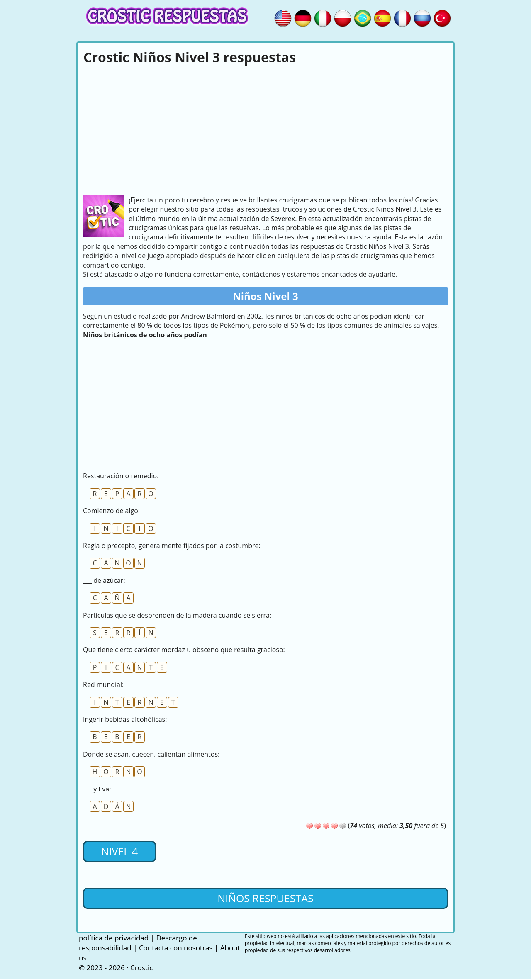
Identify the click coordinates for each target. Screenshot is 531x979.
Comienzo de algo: (111, 510)
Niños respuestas (265, 898)
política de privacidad (114, 937)
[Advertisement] (265, 129)
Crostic (141, 967)
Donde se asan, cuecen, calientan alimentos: (151, 754)
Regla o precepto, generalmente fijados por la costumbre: (172, 545)
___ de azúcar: (104, 580)
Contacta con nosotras (176, 947)
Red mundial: (103, 684)
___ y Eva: (97, 789)
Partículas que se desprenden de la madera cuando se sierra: (177, 615)
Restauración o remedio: (120, 475)
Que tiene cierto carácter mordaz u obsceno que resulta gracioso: (184, 649)
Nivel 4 (119, 851)
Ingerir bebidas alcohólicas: (125, 719)
